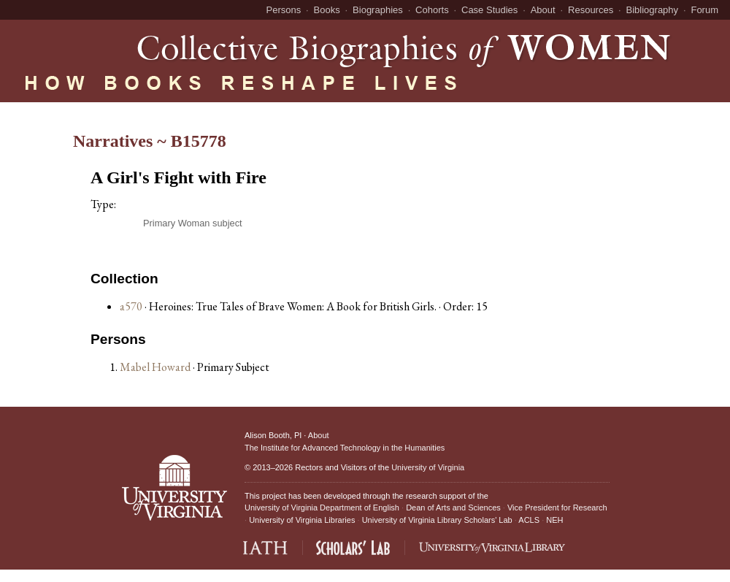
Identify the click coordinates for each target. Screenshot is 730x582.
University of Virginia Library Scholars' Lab (437, 520)
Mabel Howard (156, 367)
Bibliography (652, 9)
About (543, 9)
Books (327, 9)
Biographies (378, 9)
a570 (131, 306)
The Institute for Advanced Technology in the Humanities (345, 447)
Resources (590, 9)
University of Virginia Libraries (302, 520)
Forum (704, 9)
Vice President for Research (557, 507)
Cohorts (432, 9)
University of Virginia (427, 467)
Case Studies (489, 9)
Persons (283, 9)
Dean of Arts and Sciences (453, 507)
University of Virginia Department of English (322, 507)
